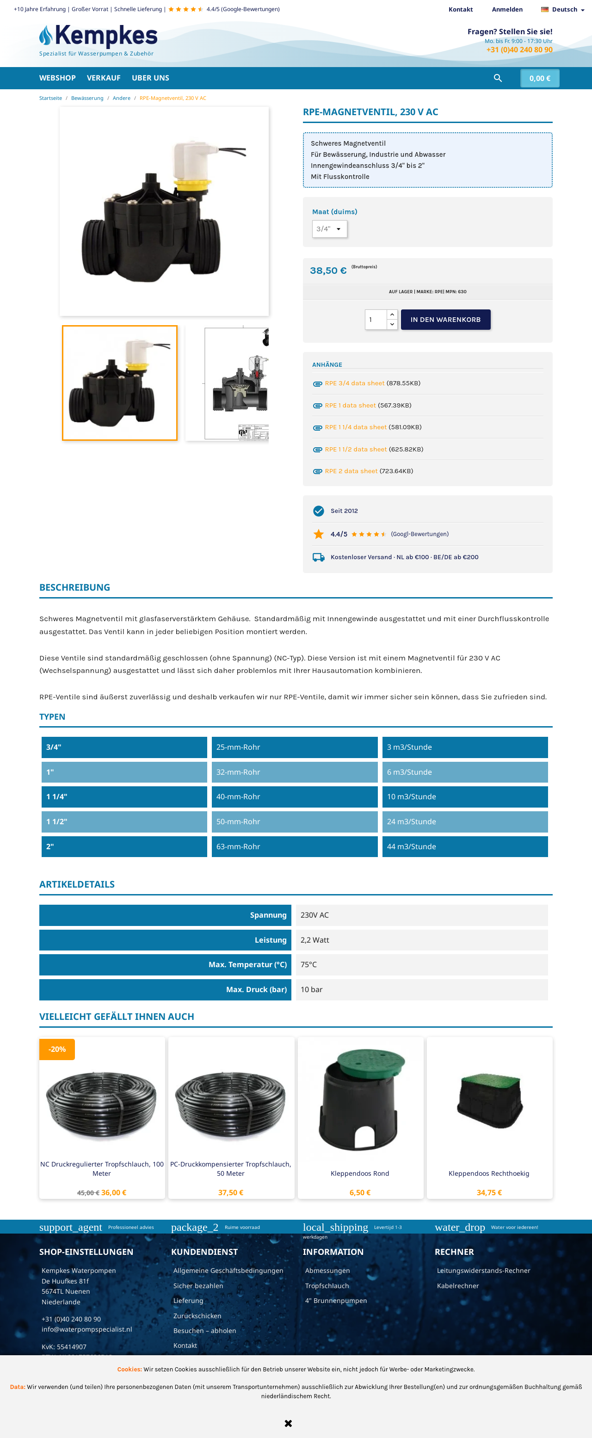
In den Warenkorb (446, 319)
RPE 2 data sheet (351, 471)
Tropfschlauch (327, 1285)
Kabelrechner (458, 1285)
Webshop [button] (57, 78)
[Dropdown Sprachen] (565, 10)
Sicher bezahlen (198, 1285)
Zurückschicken (197, 1315)
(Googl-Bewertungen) (420, 534)
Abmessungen (327, 1270)
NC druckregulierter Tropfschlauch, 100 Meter (102, 1169)
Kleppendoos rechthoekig (489, 1173)
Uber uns (150, 78)
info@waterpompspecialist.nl (87, 1329)
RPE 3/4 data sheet (355, 383)
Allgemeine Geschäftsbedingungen (228, 1270)
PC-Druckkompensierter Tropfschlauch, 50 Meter (230, 1169)
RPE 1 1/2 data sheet (356, 449)
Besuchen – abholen (204, 1330)
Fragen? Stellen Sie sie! (510, 31)
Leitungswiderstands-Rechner (483, 1270)
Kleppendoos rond (360, 1173)
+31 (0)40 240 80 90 (520, 49)
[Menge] (376, 319)
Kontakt (461, 9)
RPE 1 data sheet (350, 405)
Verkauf (104, 78)
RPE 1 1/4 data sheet (356, 427)
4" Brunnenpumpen (336, 1300)
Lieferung (188, 1300)
